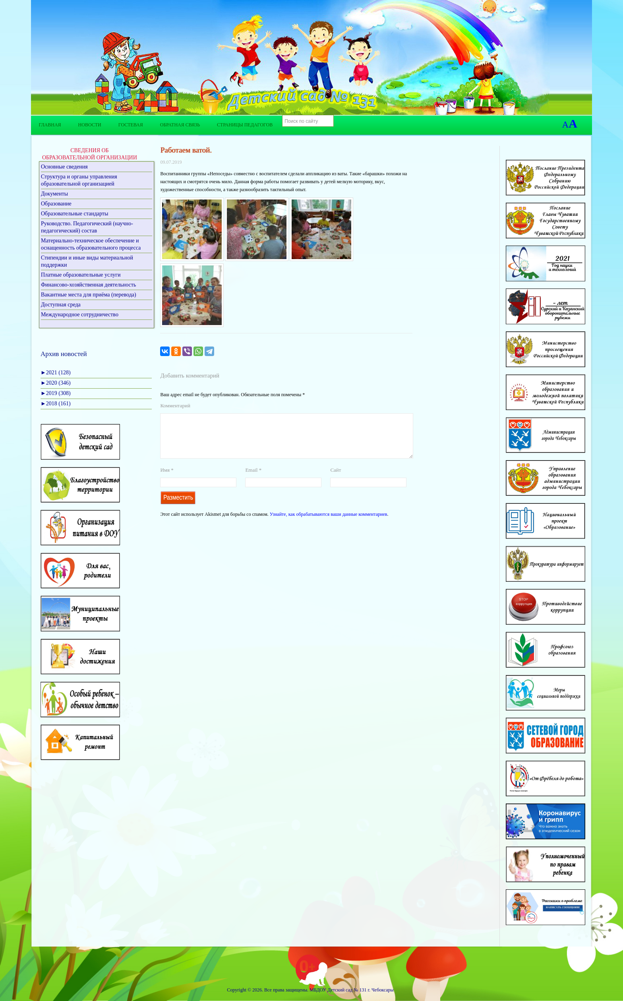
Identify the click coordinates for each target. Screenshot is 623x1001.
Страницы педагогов (245, 125)
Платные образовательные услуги (81, 275)
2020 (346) (56, 383)
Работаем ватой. (185, 150)
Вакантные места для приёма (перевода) (88, 295)
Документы (54, 194)
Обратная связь (180, 125)
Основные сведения (64, 167)
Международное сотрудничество (79, 315)
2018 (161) (56, 404)
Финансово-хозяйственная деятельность (88, 285)
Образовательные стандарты (74, 214)
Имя (166, 479)
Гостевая (130, 125)
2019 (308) (56, 393)
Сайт (335, 479)
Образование (56, 204)
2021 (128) (56, 373)
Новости (89, 125)
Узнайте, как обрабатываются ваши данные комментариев (328, 524)
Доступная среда (61, 305)
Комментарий (175, 406)
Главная (50, 125)
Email (253, 479)
